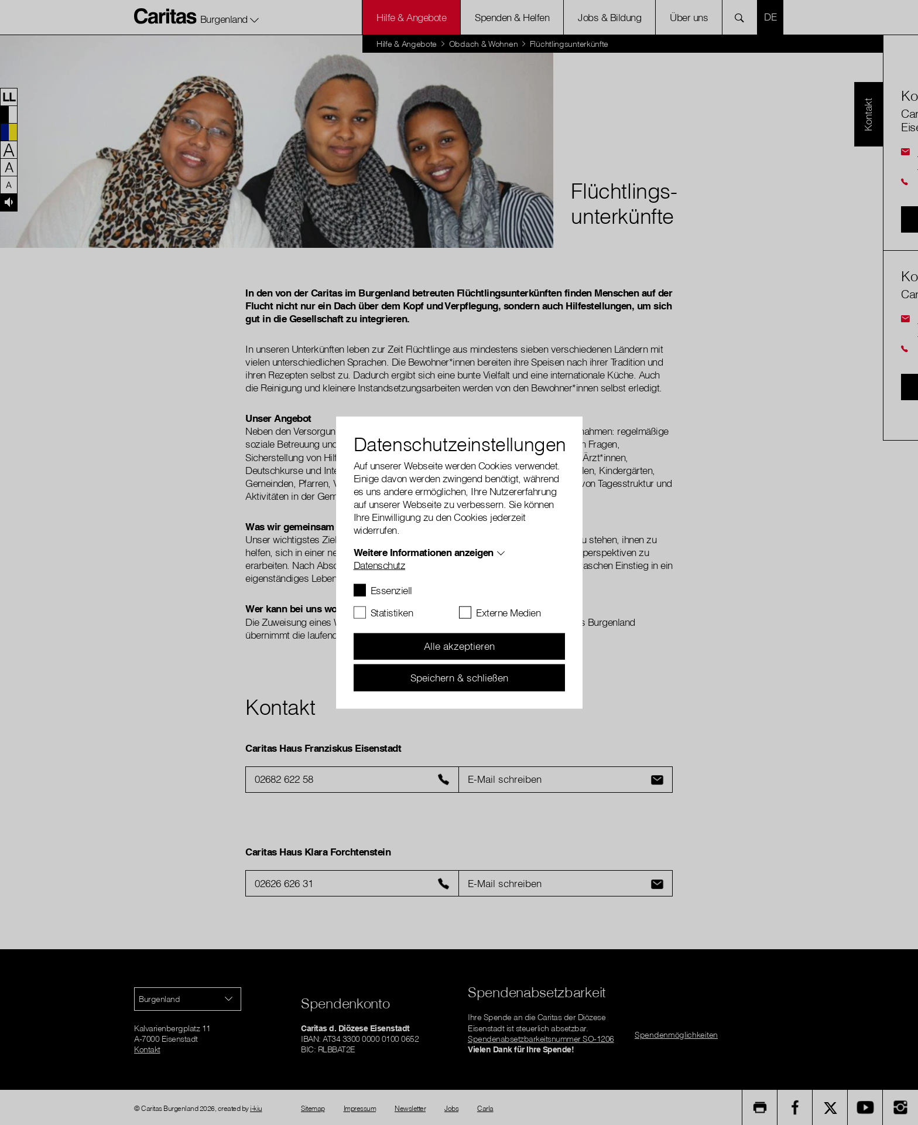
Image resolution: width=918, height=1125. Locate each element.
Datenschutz (380, 564)
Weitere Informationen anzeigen (424, 552)
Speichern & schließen (459, 677)
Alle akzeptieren (459, 646)
